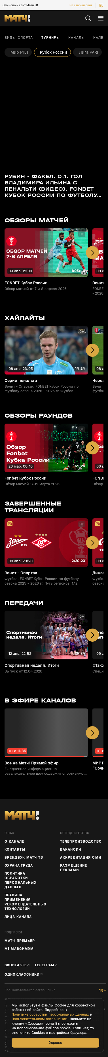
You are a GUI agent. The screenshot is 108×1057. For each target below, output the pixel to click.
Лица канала (18, 917)
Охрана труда (19, 865)
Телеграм (44, 965)
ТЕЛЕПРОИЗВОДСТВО (81, 841)
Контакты (15, 849)
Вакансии (70, 849)
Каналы (76, 37)
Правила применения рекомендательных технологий (25, 902)
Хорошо (55, 1042)
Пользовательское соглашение (30, 990)
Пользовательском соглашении (39, 1019)
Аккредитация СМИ (80, 857)
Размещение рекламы (73, 867)
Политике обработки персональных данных (50, 1014)
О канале (14, 841)
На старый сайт (80, 5)
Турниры (50, 37)
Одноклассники (22, 974)
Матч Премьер (20, 941)
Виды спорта (19, 37)
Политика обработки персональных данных (21, 880)
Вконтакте (16, 965)
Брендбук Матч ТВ (24, 857)
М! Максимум (19, 949)
